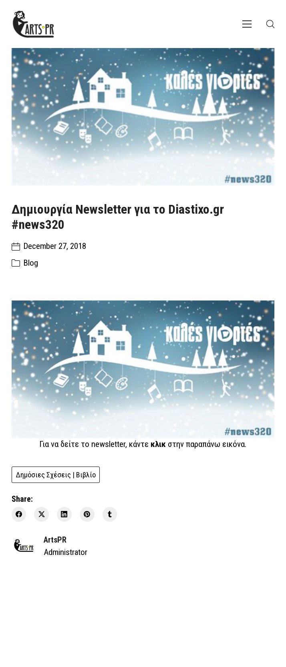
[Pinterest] (87, 514)
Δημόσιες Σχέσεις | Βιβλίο (56, 475)
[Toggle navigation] (247, 24)
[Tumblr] (110, 514)
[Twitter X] (41, 514)
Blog (30, 263)
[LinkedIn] (64, 514)
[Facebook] (19, 514)
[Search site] (270, 24)
